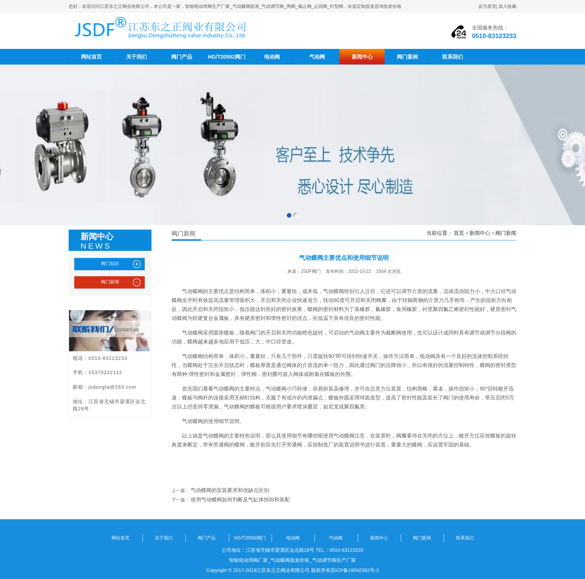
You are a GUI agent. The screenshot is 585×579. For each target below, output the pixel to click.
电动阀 (272, 57)
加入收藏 (507, 6)
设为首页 (487, 6)
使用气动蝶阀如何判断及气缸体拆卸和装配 (240, 499)
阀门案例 (407, 57)
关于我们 (136, 57)
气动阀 (317, 57)
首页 (459, 233)
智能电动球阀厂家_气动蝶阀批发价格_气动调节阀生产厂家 (292, 560)
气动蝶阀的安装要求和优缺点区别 (230, 490)
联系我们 (452, 57)
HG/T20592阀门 (226, 57)
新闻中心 (362, 57)
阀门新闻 (505, 233)
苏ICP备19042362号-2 (355, 570)
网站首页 (91, 57)
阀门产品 (181, 57)
